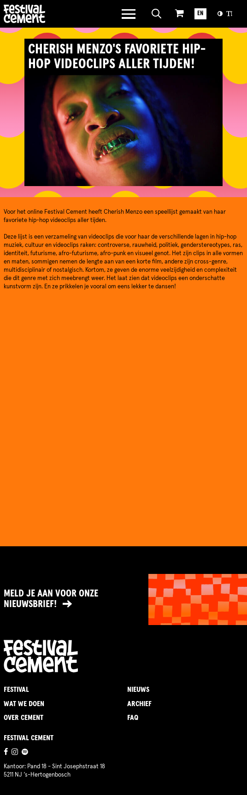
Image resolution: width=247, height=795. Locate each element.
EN (200, 14)
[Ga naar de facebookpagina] (6, 753)
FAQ (132, 717)
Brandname (50, 14)
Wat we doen (24, 703)
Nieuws (138, 689)
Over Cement (23, 717)
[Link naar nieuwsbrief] (123, 599)
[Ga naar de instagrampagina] (15, 753)
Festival (16, 689)
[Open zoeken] (157, 14)
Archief (139, 703)
